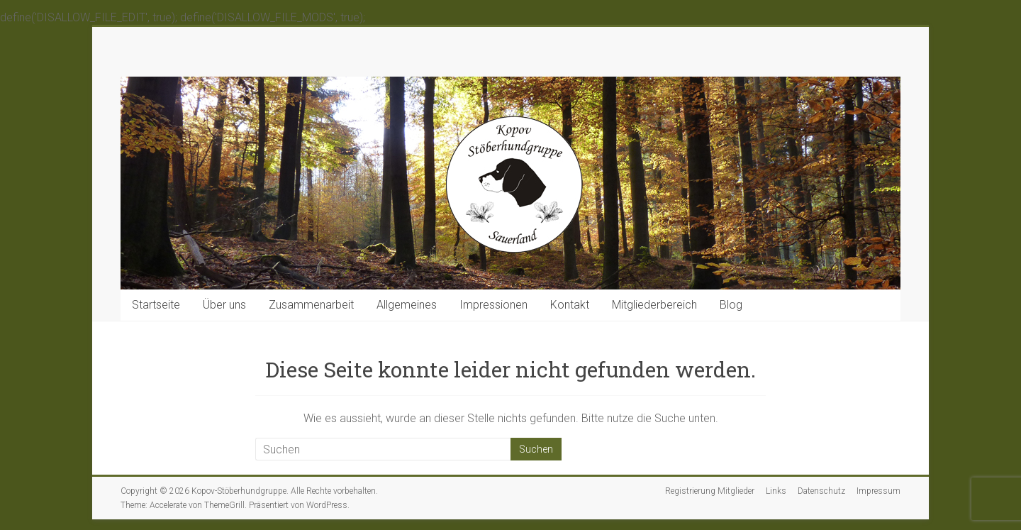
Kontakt (569, 304)
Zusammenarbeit (311, 304)
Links (776, 491)
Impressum (878, 491)
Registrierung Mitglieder (709, 491)
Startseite (156, 304)
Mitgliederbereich (654, 304)
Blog (731, 304)
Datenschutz (821, 491)
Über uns (224, 304)
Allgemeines (406, 304)
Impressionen (493, 304)
